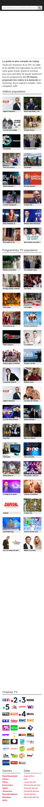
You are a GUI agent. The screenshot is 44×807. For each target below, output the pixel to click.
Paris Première (22, 728)
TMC (6, 714)
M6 (14, 707)
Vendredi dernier (31, 791)
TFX (14, 714)
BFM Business (6, 742)
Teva (14, 728)
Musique (6, 797)
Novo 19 (6, 735)
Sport (5, 788)
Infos (4, 800)
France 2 (14, 700)
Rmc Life (6, 728)
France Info (14, 735)
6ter (14, 721)
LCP (6, 762)
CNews (22, 735)
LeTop (30, 755)
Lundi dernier (30, 782)
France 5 (6, 707)
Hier (26, 779)
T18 (30, 728)
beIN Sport (30, 742)
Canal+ (30, 700)
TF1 (6, 700)
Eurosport (6, 748)
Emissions (7, 785)
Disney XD (14, 755)
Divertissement (9, 776)
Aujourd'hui (29, 776)
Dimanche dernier (32, 785)
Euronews (14, 742)
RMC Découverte (22, 721)
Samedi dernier (31, 788)
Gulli (22, 748)
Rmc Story (30, 721)
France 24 (22, 742)
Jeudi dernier (30, 794)
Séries (5, 779)
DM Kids (22, 755)
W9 (30, 707)
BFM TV (30, 735)
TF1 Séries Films (6, 721)
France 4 (22, 714)
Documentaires (10, 794)
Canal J (30, 748)
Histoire (22, 762)
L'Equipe (14, 748)
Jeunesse (7, 791)
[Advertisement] (22, 34)
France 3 (22, 700)
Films (5, 782)
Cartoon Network (6, 755)
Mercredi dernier (31, 797)
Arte (22, 707)
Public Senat (14, 762)
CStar (30, 714)
